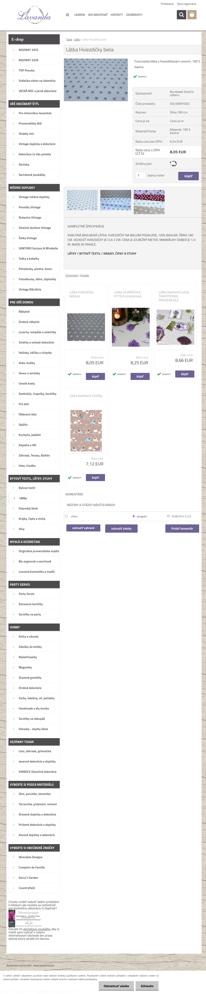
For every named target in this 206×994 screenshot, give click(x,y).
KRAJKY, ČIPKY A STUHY (119, 253)
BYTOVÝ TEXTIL (90, 253)
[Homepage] (67, 14)
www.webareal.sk (43, 965)
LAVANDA (79, 15)
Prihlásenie (167, 4)
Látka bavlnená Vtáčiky (85, 396)
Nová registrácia (186, 4)
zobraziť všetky (121, 528)
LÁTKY (72, 253)
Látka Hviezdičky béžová (81, 294)
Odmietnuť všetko (116, 986)
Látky (77, 39)
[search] (181, 14)
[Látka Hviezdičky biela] (96, 60)
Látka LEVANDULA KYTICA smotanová (127, 294)
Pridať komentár (182, 528)
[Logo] (34, 15)
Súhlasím (147, 986)
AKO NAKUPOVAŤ (98, 15)
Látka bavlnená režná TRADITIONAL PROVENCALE (174, 296)
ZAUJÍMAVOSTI (134, 15)
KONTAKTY (117, 15)
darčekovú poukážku (37, 929)
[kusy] (141, 175)
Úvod (69, 39)
